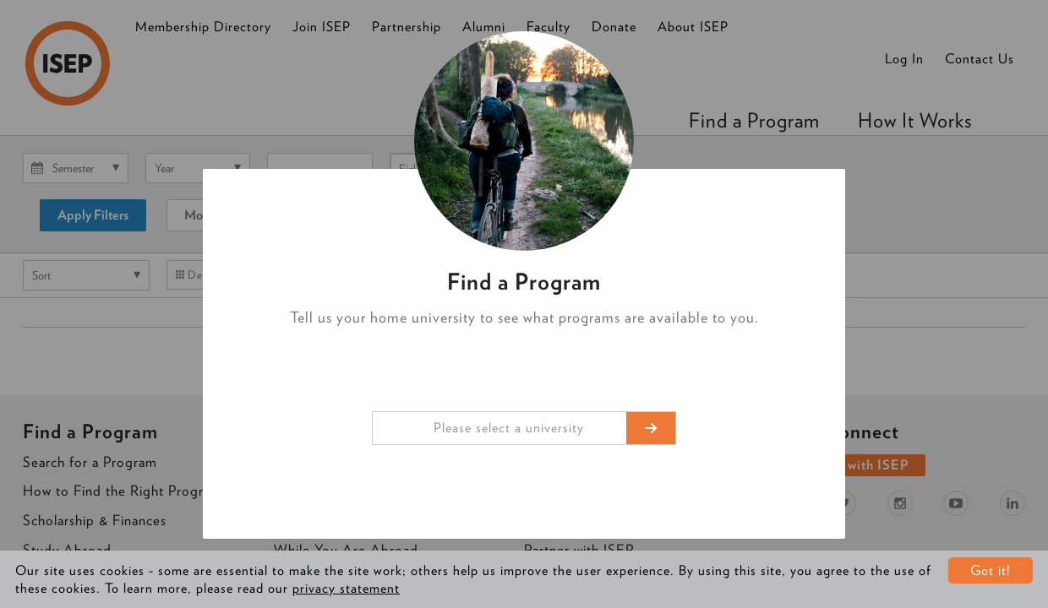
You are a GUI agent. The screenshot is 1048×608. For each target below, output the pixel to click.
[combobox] (524, 428)
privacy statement (346, 588)
